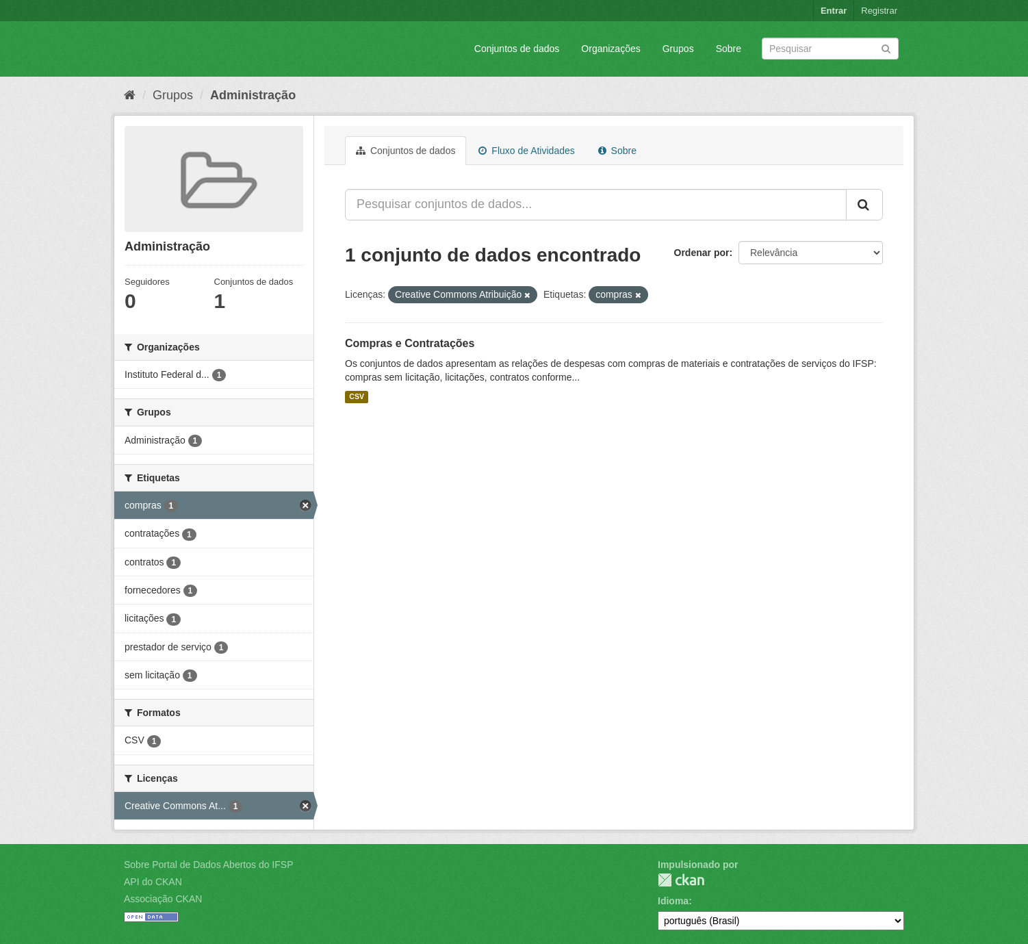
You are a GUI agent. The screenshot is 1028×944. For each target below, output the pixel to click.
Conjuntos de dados (517, 48)
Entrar (834, 10)
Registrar (879, 10)
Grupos (678, 48)
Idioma (673, 900)
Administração (253, 95)
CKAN (681, 880)
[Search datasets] (830, 49)
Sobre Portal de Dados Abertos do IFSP (208, 864)
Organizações (610, 48)
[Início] (130, 95)
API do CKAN (153, 881)
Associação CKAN (163, 898)
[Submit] (886, 47)
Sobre (728, 48)
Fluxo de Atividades (526, 150)
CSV (356, 397)
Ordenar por (702, 252)
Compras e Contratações (409, 343)
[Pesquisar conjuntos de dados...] (596, 204)
